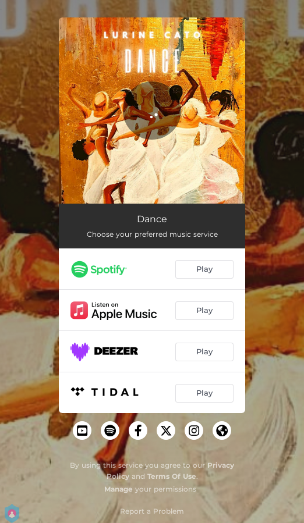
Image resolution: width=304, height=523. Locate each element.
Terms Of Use (171, 476)
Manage (118, 489)
